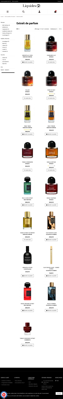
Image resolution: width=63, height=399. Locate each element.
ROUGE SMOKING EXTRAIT (27, 303)
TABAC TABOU (27, 126)
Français (60, 1)
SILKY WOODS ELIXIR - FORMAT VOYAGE (51, 268)
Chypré (4, 45)
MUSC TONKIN (51, 126)
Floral (4, 47)
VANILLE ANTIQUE (51, 162)
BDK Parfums (27, 199)
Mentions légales (33, 384)
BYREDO (51, 57)
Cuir (4, 59)
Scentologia (27, 269)
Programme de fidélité (7, 382)
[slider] (1, 72)
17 (60, 29)
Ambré (4, 57)
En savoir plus (51, 62)
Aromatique (5, 41)
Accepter (59, 393)
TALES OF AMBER (51, 303)
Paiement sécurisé (33, 386)
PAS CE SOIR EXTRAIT (27, 198)
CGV (30, 382)
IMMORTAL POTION (27, 267)
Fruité (4, 49)
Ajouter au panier (27, 62)
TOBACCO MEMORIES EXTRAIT (27, 338)
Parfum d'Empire (27, 57)
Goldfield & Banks (51, 234)
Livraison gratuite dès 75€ (6, 1)
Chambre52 (27, 340)
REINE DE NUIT (51, 90)
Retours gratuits (15, 1)
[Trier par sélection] (54, 29)
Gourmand (5, 61)
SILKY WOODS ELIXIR (51, 233)
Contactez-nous (5, 384)
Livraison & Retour (6, 380)
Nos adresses (18, 380)
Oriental (5, 51)
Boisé (4, 43)
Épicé (4, 63)
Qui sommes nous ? (20, 382)
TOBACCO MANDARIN (27, 162)
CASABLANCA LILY (51, 55)
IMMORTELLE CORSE (27, 55)
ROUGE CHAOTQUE (51, 198)
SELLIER (27, 90)
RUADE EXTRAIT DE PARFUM (27, 233)
